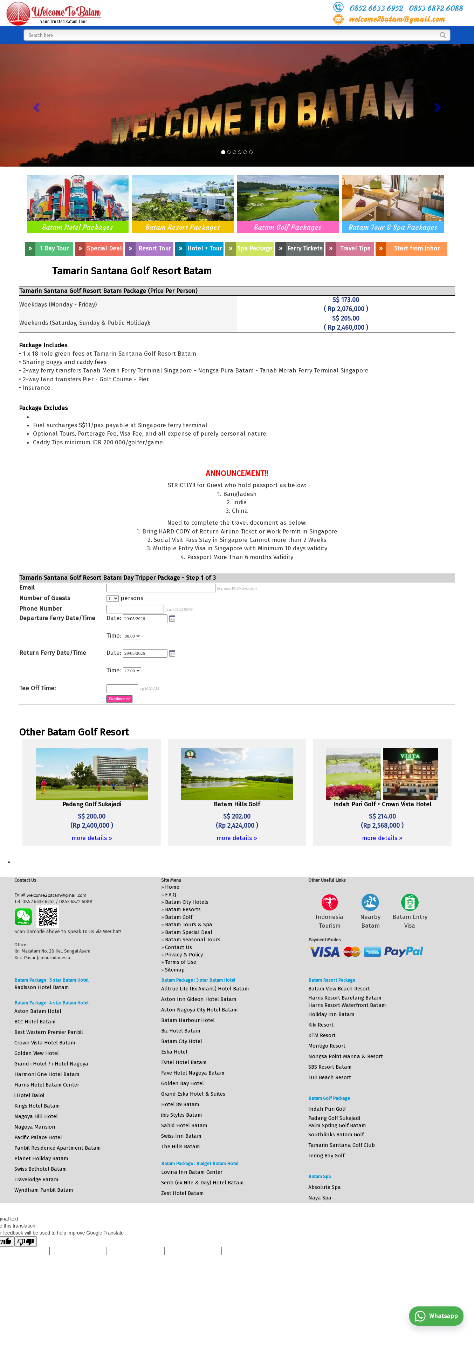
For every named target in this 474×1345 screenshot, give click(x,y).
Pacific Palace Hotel (38, 1137)
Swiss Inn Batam (181, 1136)
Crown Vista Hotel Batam (44, 1043)
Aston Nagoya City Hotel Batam (199, 1010)
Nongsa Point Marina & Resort (345, 1056)
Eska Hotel (174, 1052)
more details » (91, 838)
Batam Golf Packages (288, 227)
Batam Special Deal (188, 932)
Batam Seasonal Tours (192, 939)
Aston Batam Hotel (37, 1011)
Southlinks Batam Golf (336, 1134)
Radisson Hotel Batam (41, 987)
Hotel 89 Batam (180, 1104)
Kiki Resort (321, 1025)
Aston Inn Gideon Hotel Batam (198, 999)
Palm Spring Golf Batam (337, 1125)
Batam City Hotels (186, 902)
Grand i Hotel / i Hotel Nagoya (51, 1064)
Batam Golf (178, 917)
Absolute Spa (324, 1187)
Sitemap (175, 970)
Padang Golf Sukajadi (334, 1118)
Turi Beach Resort (329, 1077)
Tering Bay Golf (326, 1155)
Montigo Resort (326, 1046)
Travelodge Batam (36, 1179)
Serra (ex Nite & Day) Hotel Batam (202, 1182)
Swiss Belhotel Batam (40, 1169)
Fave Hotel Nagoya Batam (193, 1073)
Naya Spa (319, 1198)
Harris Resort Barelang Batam (345, 998)
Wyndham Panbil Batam (43, 1190)
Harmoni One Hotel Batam (47, 1074)
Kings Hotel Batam (37, 1106)
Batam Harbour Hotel (188, 1020)
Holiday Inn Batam (331, 1014)
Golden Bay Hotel (182, 1083)
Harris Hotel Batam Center (46, 1085)
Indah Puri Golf (327, 1109)
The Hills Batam (180, 1146)
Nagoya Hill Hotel (36, 1116)
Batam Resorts (183, 909)
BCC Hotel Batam (35, 1021)
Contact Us (178, 947)
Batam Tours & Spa (188, 924)
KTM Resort (322, 1035)
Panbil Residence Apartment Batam (57, 1148)
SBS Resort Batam (330, 1067)
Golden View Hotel (36, 1053)
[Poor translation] (25, 1241)
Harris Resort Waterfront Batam (347, 1005)
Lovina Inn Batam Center (191, 1172)
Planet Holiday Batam (41, 1158)
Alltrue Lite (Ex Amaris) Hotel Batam (205, 989)
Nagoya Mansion (34, 1127)
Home (172, 887)
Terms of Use (180, 962)
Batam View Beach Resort (339, 989)
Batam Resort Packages (182, 227)
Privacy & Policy (184, 954)
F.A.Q (170, 895)
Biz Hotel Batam (180, 1031)
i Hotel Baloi (29, 1095)
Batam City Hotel (181, 1041)
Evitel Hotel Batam (184, 1062)
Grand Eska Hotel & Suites (193, 1094)
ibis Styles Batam (181, 1115)
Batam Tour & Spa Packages (393, 227)
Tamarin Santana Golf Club (341, 1145)
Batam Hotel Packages (77, 227)
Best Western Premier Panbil (48, 1032)
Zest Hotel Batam (182, 1193)
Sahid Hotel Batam (184, 1125)
